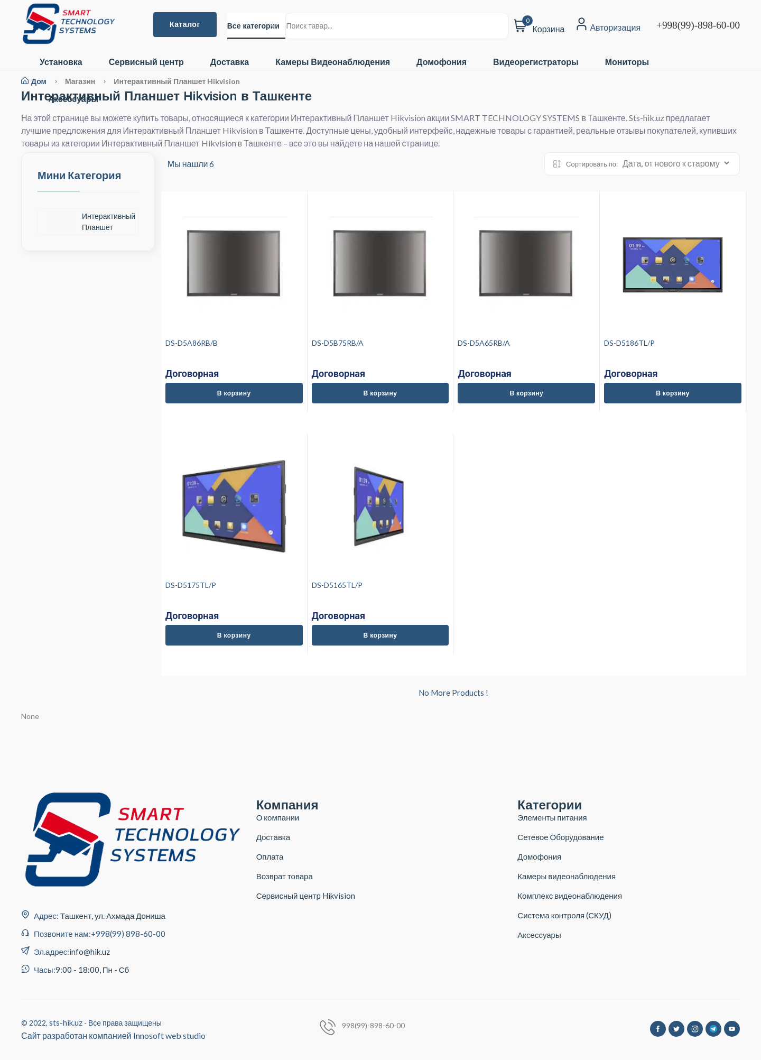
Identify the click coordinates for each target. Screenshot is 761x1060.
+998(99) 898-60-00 (128, 933)
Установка (61, 62)
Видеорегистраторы (536, 62)
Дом (34, 81)
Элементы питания (552, 817)
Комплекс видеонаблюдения (569, 895)
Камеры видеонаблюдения (566, 876)
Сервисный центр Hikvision (305, 895)
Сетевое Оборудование (560, 837)
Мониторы (627, 62)
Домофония (441, 62)
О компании (278, 817)
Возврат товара (284, 876)
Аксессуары (539, 934)
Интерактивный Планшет (91, 221)
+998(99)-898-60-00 (698, 25)
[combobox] (256, 26)
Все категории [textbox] (253, 26)
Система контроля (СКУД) (564, 915)
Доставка (229, 62)
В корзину (234, 393)
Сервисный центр (146, 62)
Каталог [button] (185, 24)
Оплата (270, 856)
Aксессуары (73, 99)
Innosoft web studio (169, 1035)
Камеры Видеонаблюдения (332, 62)
